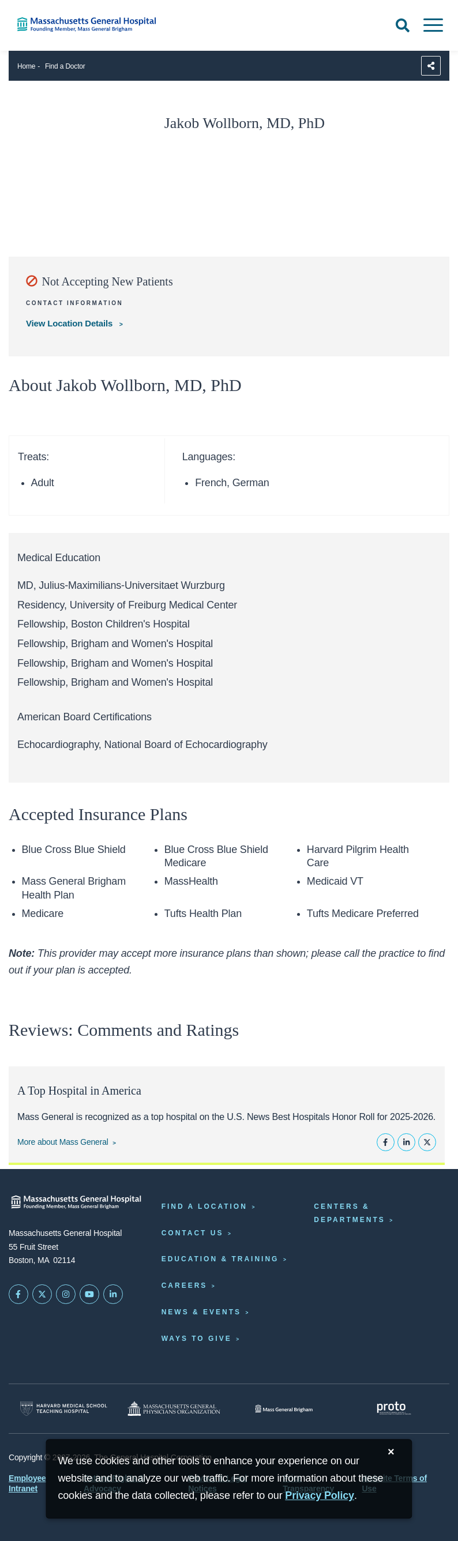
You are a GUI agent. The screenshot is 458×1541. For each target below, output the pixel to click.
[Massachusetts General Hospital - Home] (76, 1202)
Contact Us (193, 1233)
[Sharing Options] (431, 66)
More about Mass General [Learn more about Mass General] (62, 1142)
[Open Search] (402, 25)
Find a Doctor (65, 66)
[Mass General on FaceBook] (18, 1294)
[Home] (95, 24)
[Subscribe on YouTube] (89, 1294)
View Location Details (70, 323)
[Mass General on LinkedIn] (113, 1294)
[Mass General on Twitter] (42, 1294)
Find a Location (204, 1206)
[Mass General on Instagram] (66, 1294)
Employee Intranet (27, 1483)
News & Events (201, 1312)
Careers (185, 1285)
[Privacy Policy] (319, 1496)
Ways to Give (197, 1339)
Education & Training (220, 1259)
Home (26, 66)
